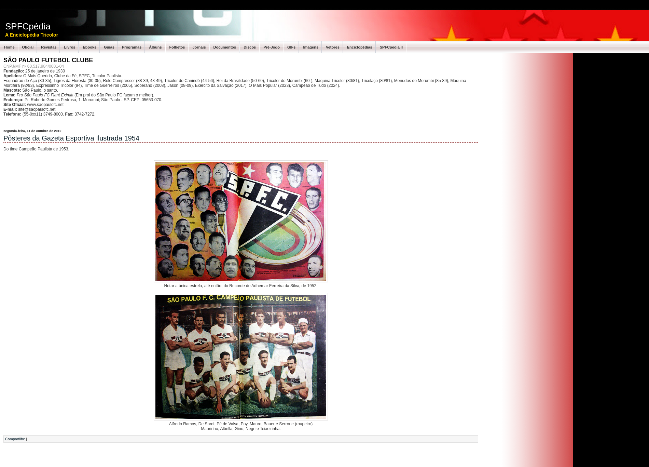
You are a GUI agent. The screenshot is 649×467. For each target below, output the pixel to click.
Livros (69, 47)
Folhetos (177, 47)
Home (9, 47)
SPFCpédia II (391, 47)
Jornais (199, 47)
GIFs (291, 47)
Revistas (48, 47)
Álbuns (155, 47)
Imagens (310, 47)
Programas (131, 47)
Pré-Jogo (271, 47)
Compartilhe (15, 439)
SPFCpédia (28, 26)
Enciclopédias (359, 47)
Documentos (224, 47)
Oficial (28, 47)
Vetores (333, 47)
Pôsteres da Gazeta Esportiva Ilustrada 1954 (71, 138)
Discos (250, 47)
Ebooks (89, 47)
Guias (109, 47)
